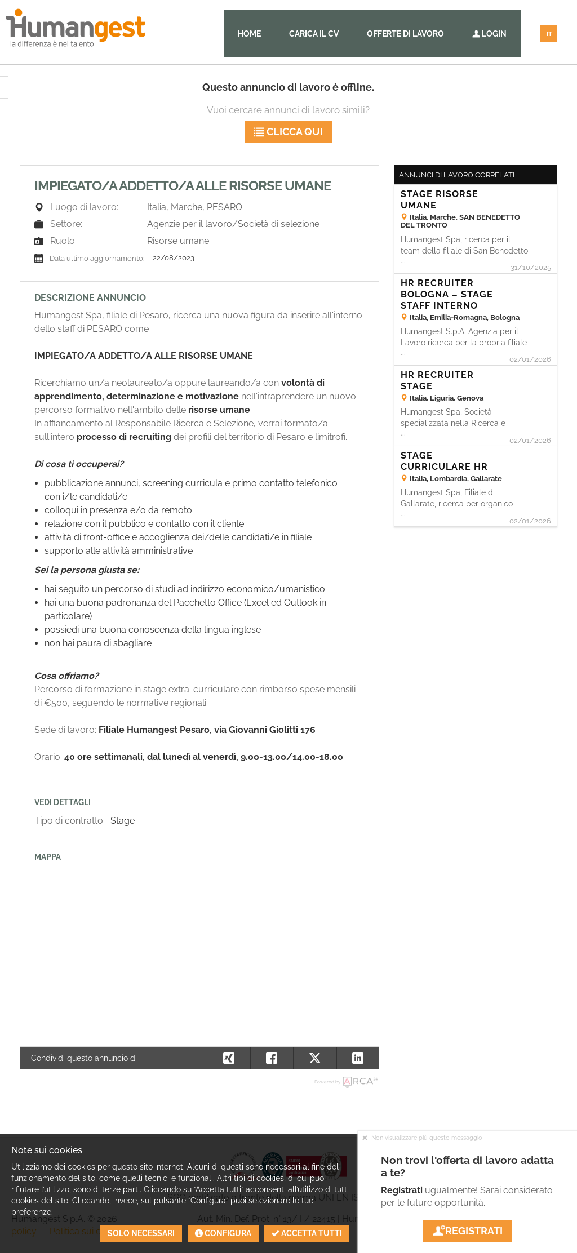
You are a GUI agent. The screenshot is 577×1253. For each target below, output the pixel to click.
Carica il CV (314, 33)
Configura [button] (223, 1233)
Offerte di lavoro (405, 33)
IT (549, 34)
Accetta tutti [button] (307, 1233)
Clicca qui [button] (288, 131)
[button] (358, 1058)
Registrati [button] (468, 1231)
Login (489, 34)
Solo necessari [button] (141, 1233)
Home (249, 33)
